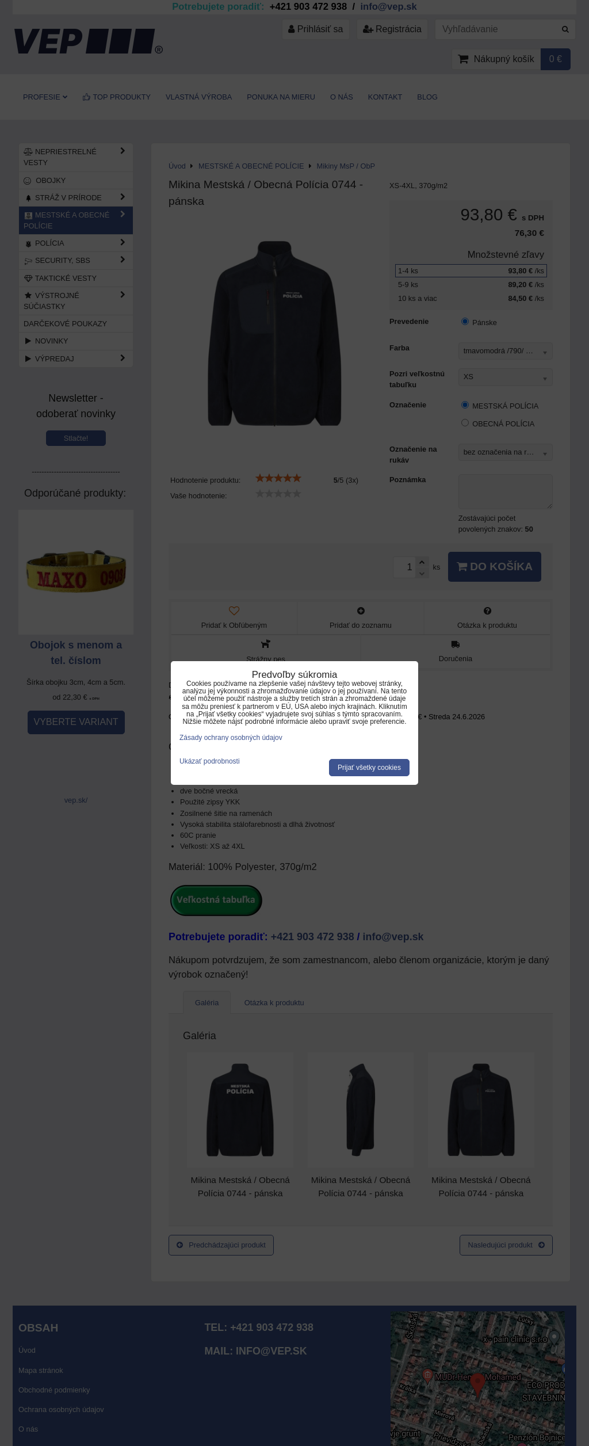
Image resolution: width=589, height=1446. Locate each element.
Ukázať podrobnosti (209, 761)
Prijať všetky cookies (369, 768)
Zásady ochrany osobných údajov (230, 738)
